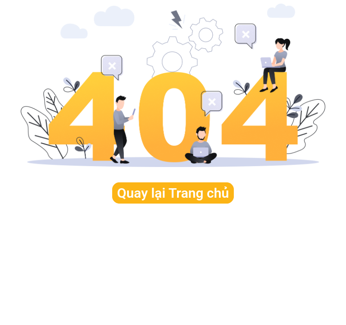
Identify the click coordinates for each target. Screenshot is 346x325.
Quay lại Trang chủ (173, 193)
